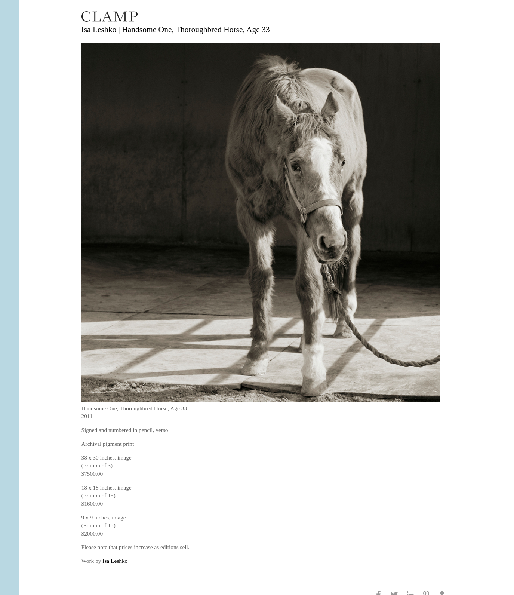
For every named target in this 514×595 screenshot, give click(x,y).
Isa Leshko (114, 561)
